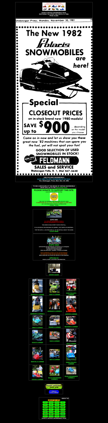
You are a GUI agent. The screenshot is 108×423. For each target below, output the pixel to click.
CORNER (71, 294)
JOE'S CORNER (71, 343)
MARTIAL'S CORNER (37, 361)
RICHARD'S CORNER (71, 326)
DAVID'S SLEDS (54, 274)
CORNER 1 (54, 379)
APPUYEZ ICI (54, 258)
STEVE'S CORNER (37, 379)
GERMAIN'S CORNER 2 (37, 313)
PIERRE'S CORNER (55, 327)
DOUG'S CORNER (37, 342)
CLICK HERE (54, 231)
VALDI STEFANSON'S (54, 377)
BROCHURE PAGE (61, 187)
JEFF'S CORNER (54, 359)
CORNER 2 (71, 377)
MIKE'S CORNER (37, 327)
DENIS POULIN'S (71, 362)
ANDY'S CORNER (54, 294)
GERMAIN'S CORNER (37, 294)
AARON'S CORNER (71, 314)
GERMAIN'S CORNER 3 (54, 311)
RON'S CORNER (55, 341)
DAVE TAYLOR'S (71, 293)
